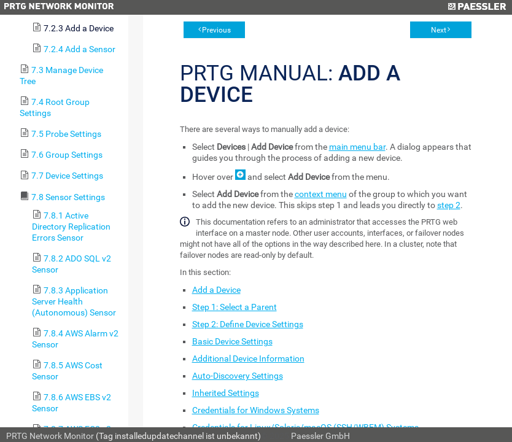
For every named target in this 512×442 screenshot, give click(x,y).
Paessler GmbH (320, 436)
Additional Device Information (248, 358)
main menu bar (357, 147)
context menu (321, 194)
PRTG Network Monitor (50, 436)
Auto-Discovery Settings (237, 376)
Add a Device (216, 290)
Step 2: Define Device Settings (247, 324)
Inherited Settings (225, 393)
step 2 (448, 205)
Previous (216, 30)
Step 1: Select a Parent (234, 307)
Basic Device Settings (232, 341)
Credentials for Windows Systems (255, 410)
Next (438, 30)
